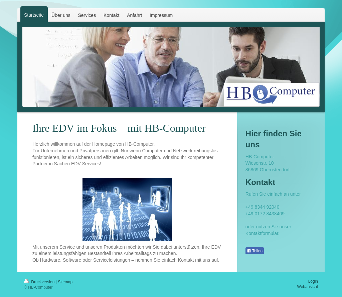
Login (313, 281)
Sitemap (65, 282)
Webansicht (307, 286)
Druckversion (40, 282)
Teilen (255, 251)
